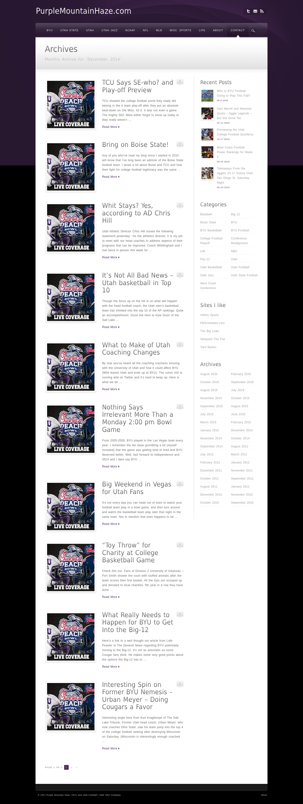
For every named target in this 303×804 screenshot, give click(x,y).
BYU (234, 222)
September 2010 (242, 502)
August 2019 (209, 390)
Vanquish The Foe (212, 339)
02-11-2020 (223, 123)
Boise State (208, 222)
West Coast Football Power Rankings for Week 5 (235, 152)
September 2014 (211, 446)
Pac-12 (205, 259)
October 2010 (209, 502)
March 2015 (208, 422)
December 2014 (242, 430)
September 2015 (211, 406)
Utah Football (240, 267)
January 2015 (209, 430)
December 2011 (211, 470)
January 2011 (240, 486)
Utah (234, 259)
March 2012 (239, 454)
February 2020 (241, 374)
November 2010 (242, 494)
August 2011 (209, 486)
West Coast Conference (208, 286)
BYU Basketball (211, 230)
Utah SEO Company (110, 795)
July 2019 (237, 390)
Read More (109, 127)
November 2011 (242, 470)
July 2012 (207, 454)
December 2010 (211, 494)
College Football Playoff (211, 241)
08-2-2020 (222, 100)
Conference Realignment (239, 241)
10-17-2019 (223, 139)
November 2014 (211, 438)
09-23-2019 (223, 187)
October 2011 (209, 478)
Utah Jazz (207, 275)
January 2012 (240, 462)
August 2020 (209, 374)
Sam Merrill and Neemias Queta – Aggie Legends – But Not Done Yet (234, 113)
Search (253, 31)
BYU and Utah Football (84, 795)
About (264, 795)
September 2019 (242, 382)
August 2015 (239, 406)
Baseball (206, 214)
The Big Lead (209, 331)
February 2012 (210, 462)
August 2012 (239, 446)
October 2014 (240, 438)
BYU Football (240, 230)
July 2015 (207, 414)
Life (202, 251)
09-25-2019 (223, 161)
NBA (234, 251)
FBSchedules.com (212, 323)
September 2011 (242, 478)
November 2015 (211, 398)
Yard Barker (208, 347)
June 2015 (238, 414)
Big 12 (235, 214)
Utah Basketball (211, 267)
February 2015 (241, 422)
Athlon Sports (209, 315)
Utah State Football (244, 275)
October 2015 (240, 398)
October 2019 (209, 382)
